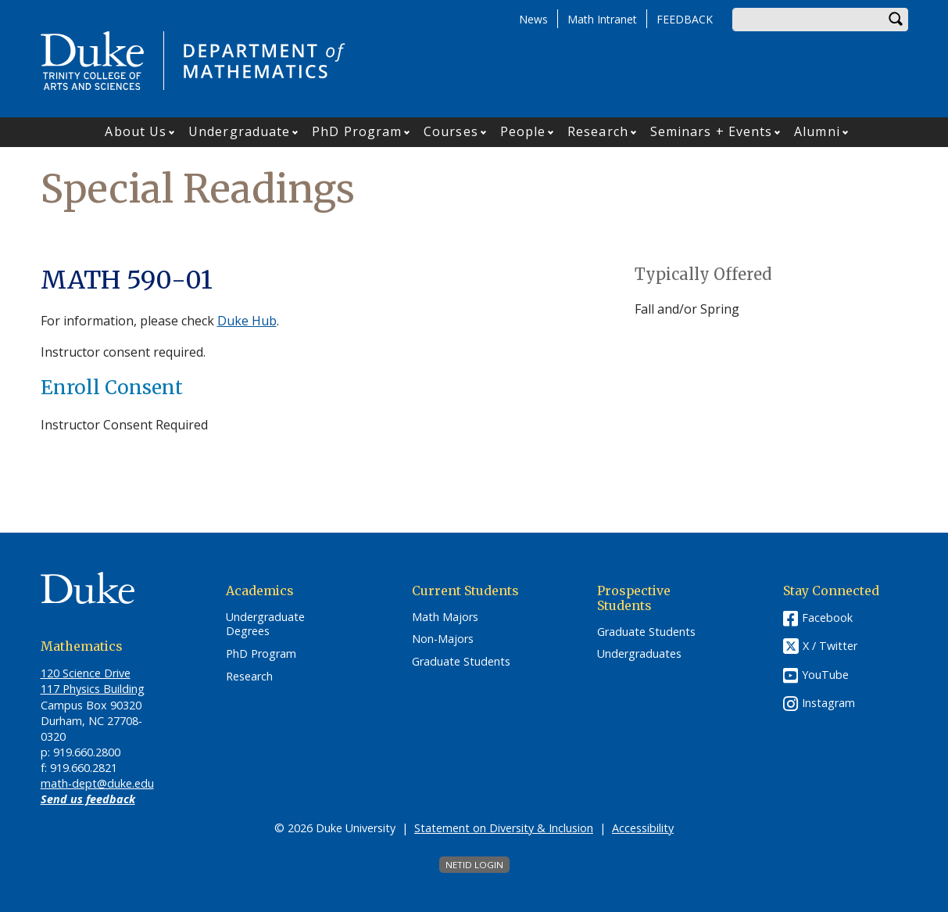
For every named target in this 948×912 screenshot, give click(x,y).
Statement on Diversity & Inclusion (503, 827)
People (523, 131)
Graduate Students (461, 662)
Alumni (817, 131)
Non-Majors (443, 639)
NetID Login (474, 865)
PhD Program (357, 131)
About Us (135, 131)
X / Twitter (830, 645)
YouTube (825, 674)
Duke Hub (247, 320)
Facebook (827, 617)
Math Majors (445, 617)
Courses (451, 131)
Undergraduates (639, 654)
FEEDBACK (684, 19)
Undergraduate (239, 131)
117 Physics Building (93, 688)
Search (896, 19)
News (533, 19)
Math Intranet (602, 19)
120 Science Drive (86, 673)
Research (597, 131)
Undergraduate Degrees (265, 624)
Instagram (828, 702)
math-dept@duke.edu (97, 783)
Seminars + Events (711, 131)
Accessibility (643, 827)
